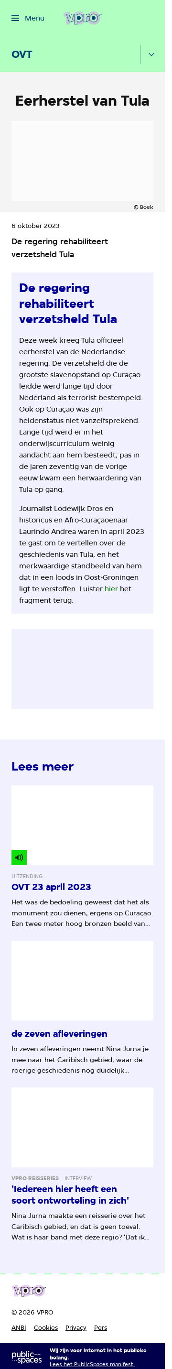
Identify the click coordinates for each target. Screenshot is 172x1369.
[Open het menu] (28, 18)
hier (111, 589)
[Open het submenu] (151, 54)
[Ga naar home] (82, 18)
